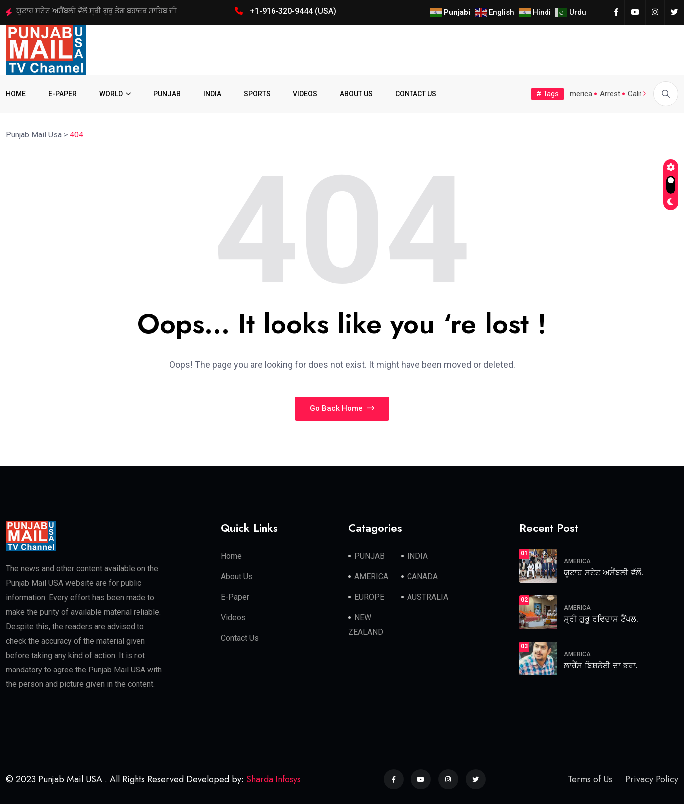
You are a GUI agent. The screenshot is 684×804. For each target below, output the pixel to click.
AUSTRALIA (427, 597)
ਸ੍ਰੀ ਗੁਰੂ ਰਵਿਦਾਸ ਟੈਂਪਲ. (601, 619)
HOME (16, 94)
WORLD (111, 94)
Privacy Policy (651, 779)
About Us (237, 576)
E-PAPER (62, 94)
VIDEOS (305, 94)
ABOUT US (356, 94)
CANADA (422, 576)
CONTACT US (415, 94)
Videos (233, 617)
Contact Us (240, 638)
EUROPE (369, 597)
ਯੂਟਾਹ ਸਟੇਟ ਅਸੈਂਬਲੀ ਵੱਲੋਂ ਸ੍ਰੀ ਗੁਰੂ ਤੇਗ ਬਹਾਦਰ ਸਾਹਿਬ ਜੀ (96, 10)
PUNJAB (167, 94)
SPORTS (257, 94)
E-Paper (235, 597)
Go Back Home (342, 408)
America (578, 93)
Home (231, 556)
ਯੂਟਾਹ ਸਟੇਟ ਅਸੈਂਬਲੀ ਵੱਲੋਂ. (603, 572)
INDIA (212, 94)
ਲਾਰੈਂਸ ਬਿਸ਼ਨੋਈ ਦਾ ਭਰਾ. (601, 665)
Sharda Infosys (273, 779)
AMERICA (371, 576)
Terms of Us (590, 779)
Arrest (610, 93)
